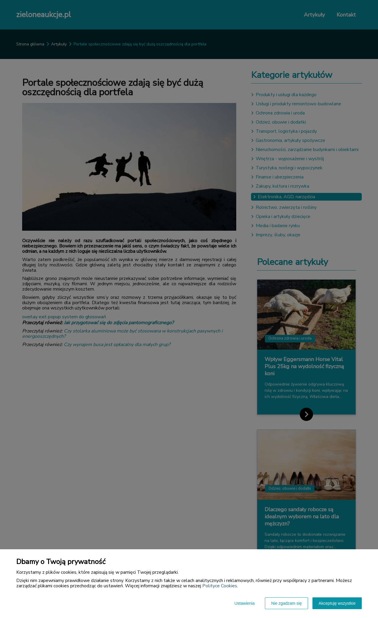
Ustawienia (244, 603)
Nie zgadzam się (286, 603)
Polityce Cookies (219, 586)
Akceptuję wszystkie (337, 603)
